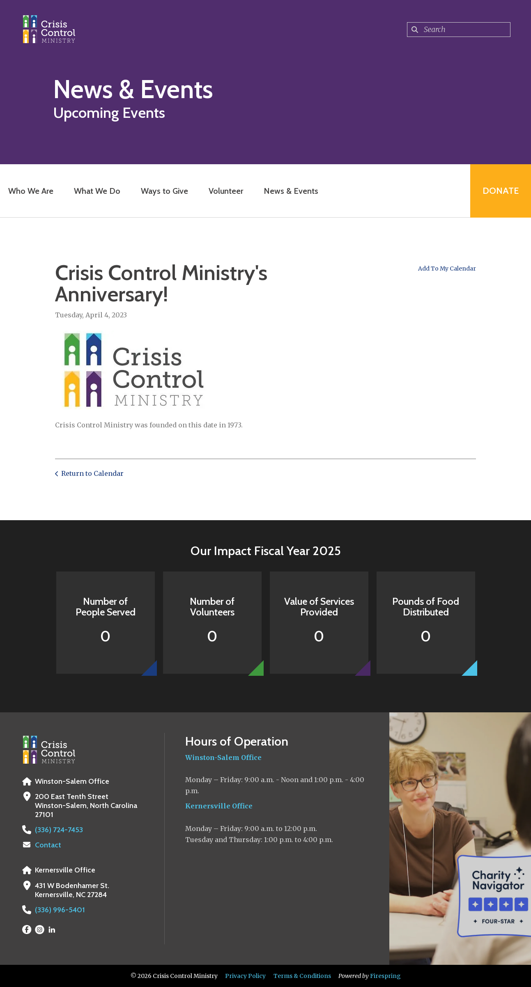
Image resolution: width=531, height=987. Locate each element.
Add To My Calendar (447, 268)
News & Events (291, 191)
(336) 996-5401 (60, 909)
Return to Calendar (92, 473)
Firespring (385, 976)
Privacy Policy (245, 976)
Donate (501, 190)
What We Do (97, 191)
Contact (48, 844)
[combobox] (458, 29)
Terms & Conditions (302, 976)
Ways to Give (164, 191)
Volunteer (226, 191)
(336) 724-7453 (59, 829)
